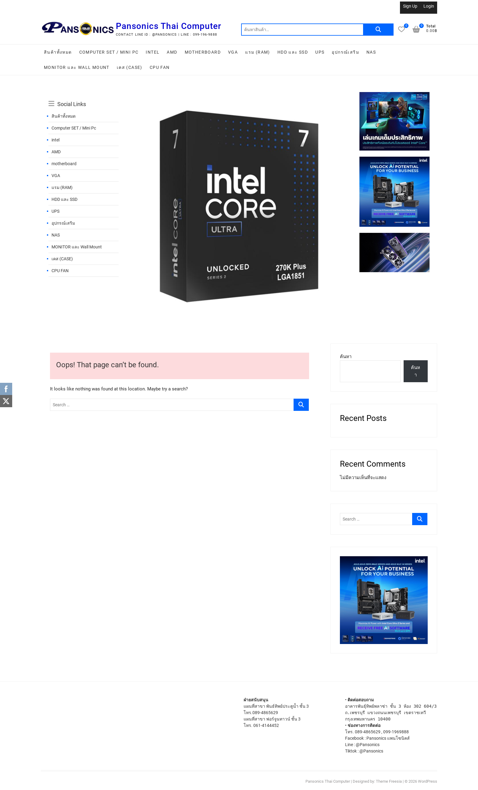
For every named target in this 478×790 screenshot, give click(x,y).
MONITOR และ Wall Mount (76, 67)
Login (428, 6)
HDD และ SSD (292, 52)
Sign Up (410, 6)
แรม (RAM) (257, 52)
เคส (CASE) (129, 67)
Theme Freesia (389, 781)
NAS (371, 52)
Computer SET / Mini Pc (109, 52)
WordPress (427, 781)
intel (152, 52)
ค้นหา (378, 29)
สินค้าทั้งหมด (58, 52)
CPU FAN (160, 67)
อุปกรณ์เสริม (345, 52)
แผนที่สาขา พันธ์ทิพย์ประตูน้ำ (271, 706)
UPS (319, 52)
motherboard (203, 52)
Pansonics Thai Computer (168, 26)
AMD (172, 52)
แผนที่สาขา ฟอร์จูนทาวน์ (267, 719)
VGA (233, 52)
